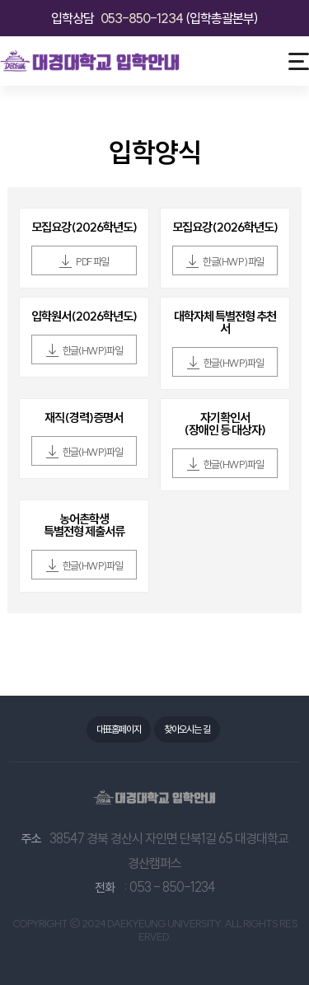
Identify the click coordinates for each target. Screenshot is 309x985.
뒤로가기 (25, 155)
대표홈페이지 (118, 729)
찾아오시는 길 (187, 729)
